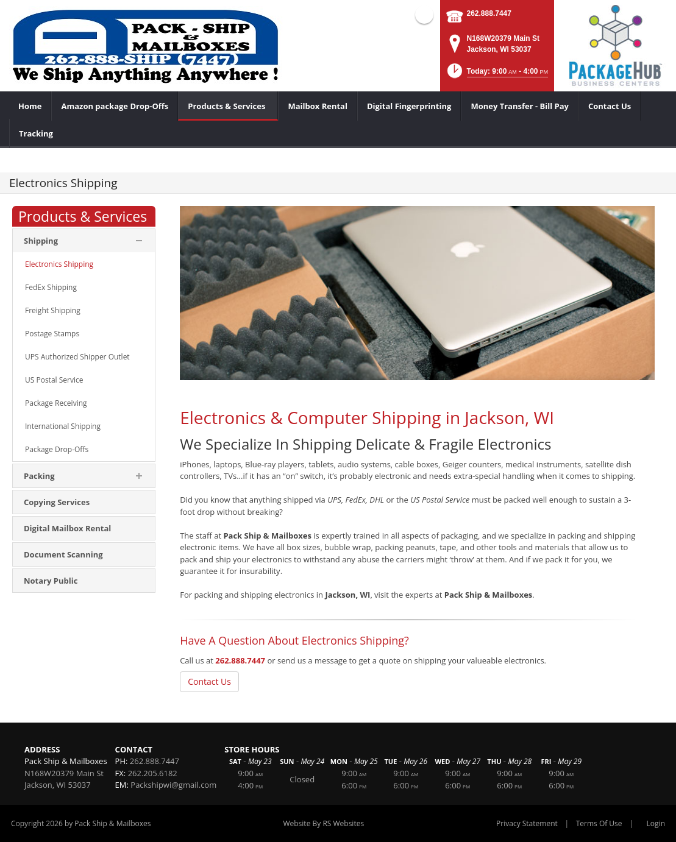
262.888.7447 (489, 13)
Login (656, 823)
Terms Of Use (599, 823)
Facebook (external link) (424, 14)
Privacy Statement (527, 823)
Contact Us (209, 681)
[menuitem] (228, 106)
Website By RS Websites (323, 823)
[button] (496, 75)
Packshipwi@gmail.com (173, 784)
